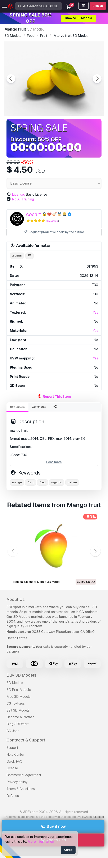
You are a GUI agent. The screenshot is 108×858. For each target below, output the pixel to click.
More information (41, 841)
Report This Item (57, 396)
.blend (17, 255)
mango (17, 482)
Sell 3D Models (18, 710)
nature (72, 482)
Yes (95, 312)
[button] (95, 551)
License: (18, 194)
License (12, 768)
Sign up (98, 6)
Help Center (15, 754)
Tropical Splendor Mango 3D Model (36, 582)
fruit (30, 482)
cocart (33, 214)
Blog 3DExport (17, 724)
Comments (39, 407)
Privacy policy (16, 782)
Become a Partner (20, 717)
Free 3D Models (18, 696)
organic (56, 482)
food (42, 482)
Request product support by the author (54, 232)
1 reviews (52, 221)
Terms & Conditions (20, 789)
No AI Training (23, 199)
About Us (15, 599)
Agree (68, 850)
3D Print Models (18, 689)
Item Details (17, 407)
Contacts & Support (25, 740)
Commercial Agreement (23, 775)
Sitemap (98, 817)
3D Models (14, 683)
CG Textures (15, 703)
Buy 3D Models (21, 675)
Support (12, 747)
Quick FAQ (14, 761)
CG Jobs (12, 731)
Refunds (12, 796)
